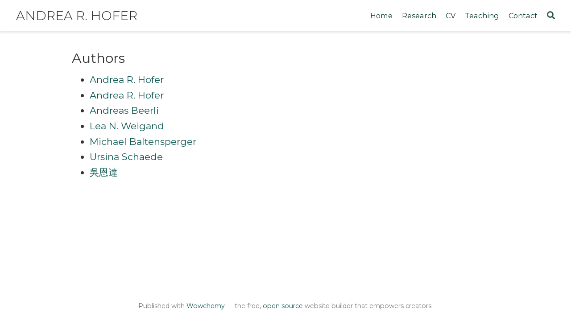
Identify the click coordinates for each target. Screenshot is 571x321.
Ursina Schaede (126, 156)
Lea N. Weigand (127, 126)
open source (283, 306)
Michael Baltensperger (143, 141)
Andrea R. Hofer (76, 15)
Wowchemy (205, 306)
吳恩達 (104, 172)
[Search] (551, 16)
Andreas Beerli (124, 110)
